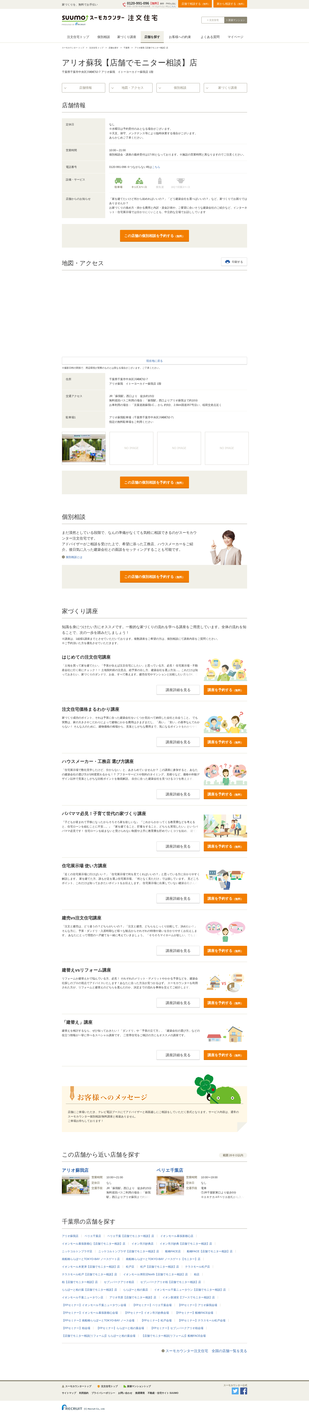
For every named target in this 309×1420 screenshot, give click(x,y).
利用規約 (83, 1393)
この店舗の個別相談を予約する (154, 236)
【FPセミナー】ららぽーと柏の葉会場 (120, 1328)
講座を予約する (225, 690)
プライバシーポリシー (103, 1393)
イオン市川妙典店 (142, 1243)
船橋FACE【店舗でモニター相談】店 (210, 1251)
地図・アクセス (133, 87)
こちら (173, 6)
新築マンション (236, 20)
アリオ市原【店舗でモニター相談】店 (132, 1297)
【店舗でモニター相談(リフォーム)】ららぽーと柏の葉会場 (98, 1335)
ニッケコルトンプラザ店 (77, 1251)
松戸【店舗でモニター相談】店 (159, 1266)
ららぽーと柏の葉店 (135, 1289)
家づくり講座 (126, 37)
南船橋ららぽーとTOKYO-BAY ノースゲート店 (91, 1259)
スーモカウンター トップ (73, 48)
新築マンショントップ (139, 1386)
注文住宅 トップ (96, 48)
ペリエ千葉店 (93, 1236)
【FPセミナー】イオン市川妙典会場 (146, 1312)
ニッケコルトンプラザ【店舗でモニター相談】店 (128, 1251)
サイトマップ (69, 1393)
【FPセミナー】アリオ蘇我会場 (197, 1305)
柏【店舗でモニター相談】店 (80, 1282)
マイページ (235, 37)
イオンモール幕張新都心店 (176, 1236)
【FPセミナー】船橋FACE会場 (194, 1312)
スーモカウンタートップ (78, 1386)
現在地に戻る (154, 360)
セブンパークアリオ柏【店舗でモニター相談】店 (170, 1282)
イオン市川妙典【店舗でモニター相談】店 (186, 1243)
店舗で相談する (195, 3)
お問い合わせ (125, 1393)
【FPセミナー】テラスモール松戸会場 (201, 1320)
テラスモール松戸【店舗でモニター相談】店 (89, 1274)
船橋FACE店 (173, 1251)
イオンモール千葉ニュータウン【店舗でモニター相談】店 (190, 1289)
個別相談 (103, 37)
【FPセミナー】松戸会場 (156, 1320)
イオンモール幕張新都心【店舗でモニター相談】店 (93, 1243)
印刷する (237, 261)
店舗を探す (152, 37)
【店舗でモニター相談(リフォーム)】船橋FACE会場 (173, 1335)
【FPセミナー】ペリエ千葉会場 (152, 1305)
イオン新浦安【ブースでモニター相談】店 (188, 1297)
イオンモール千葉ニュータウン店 (82, 1297)
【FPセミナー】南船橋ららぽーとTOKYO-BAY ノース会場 (98, 1320)
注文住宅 (214, 20)
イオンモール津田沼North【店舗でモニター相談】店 (155, 1274)
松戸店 (130, 1266)
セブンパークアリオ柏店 (119, 1282)
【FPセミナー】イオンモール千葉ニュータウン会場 (94, 1305)
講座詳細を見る (178, 690)
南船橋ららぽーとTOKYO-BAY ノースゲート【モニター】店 (163, 1259)
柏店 (196, 1274)
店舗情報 (85, 87)
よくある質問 (210, 37)
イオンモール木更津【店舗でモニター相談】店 (91, 1266)
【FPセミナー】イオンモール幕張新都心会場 (90, 1312)
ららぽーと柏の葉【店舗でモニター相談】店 (89, 1289)
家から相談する (231, 3)
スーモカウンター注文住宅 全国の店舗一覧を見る (206, 1351)
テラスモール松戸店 (197, 1266)
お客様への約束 (180, 37)
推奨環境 (140, 1393)
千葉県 (126, 48)
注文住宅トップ (78, 37)
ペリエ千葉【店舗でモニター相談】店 (130, 1236)
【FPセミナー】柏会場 (76, 1328)
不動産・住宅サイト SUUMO (163, 1393)
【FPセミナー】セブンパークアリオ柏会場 (176, 1328)
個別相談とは (74, 556)
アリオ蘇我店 (70, 1236)
